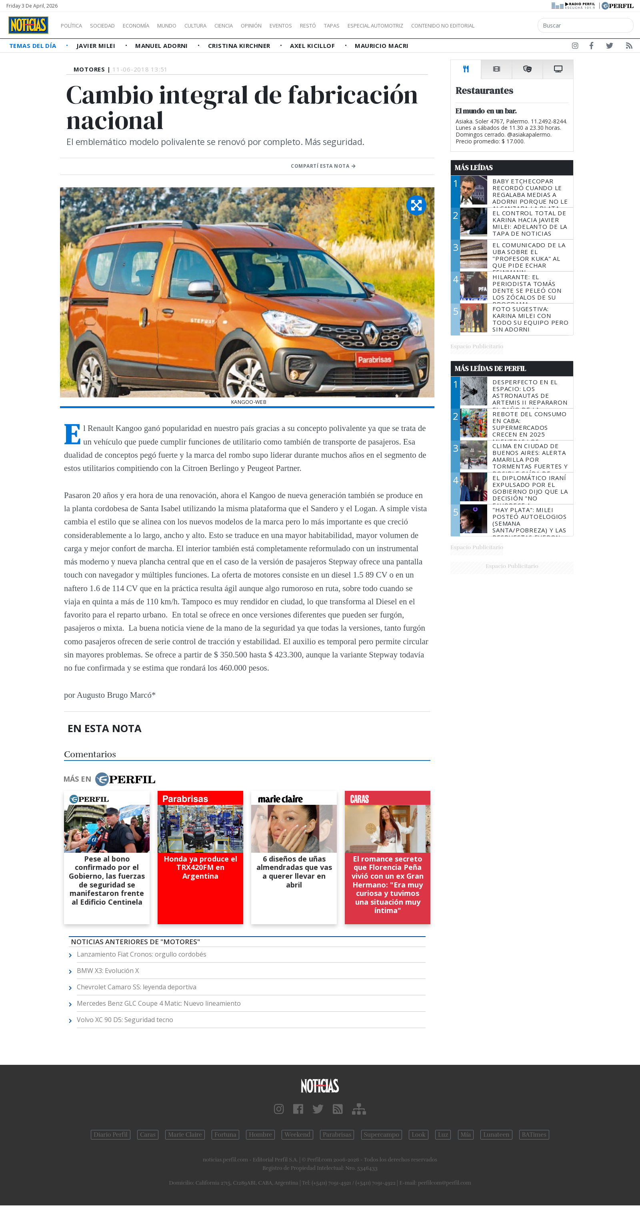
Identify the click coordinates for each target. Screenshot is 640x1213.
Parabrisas (337, 1134)
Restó (350, 26)
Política (74, 26)
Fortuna (225, 1134)
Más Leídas (474, 168)
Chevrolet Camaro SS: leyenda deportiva (136, 987)
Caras (148, 1134)
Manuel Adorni (162, 46)
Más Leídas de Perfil (490, 368)
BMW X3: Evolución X (108, 970)
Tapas (377, 26)
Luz (443, 1134)
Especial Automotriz (428, 26)
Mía (466, 1134)
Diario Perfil (111, 1134)
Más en (109, 779)
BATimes (534, 1134)
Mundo (185, 26)
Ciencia (251, 26)
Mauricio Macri (381, 46)
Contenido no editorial (511, 26)
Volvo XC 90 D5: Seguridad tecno (125, 1019)
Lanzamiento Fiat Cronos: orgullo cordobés (141, 954)
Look (419, 1134)
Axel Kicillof (313, 46)
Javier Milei (96, 46)
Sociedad (111, 26)
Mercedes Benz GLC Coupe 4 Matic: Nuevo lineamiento (159, 1003)
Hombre (260, 1134)
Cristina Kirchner (240, 46)
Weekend (297, 1134)
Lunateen (496, 1134)
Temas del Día (33, 46)
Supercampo (382, 1134)
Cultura (218, 26)
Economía (150, 26)
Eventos (318, 26)
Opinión (284, 26)
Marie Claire (185, 1134)
